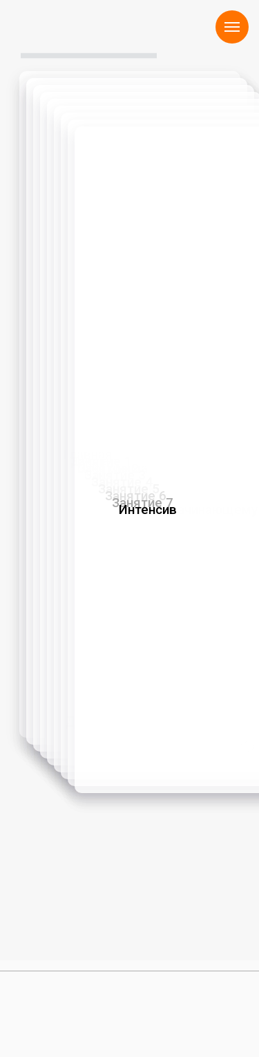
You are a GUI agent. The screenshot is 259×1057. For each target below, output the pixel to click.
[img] (38, 1009)
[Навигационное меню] (232, 27)
